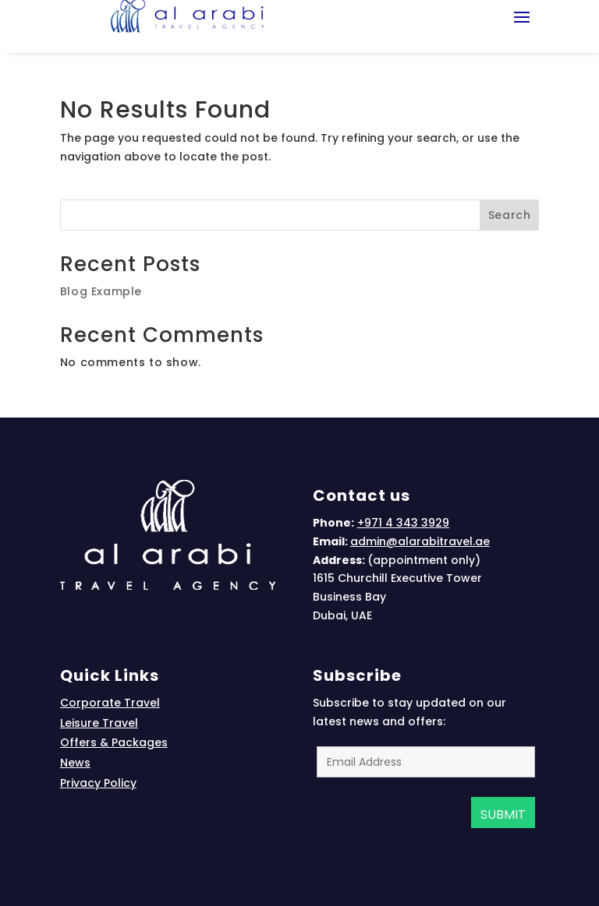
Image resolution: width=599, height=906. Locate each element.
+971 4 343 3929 (403, 523)
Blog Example (101, 291)
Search (509, 215)
